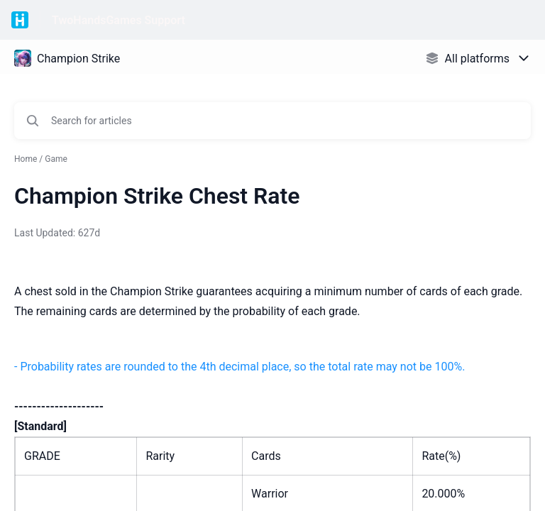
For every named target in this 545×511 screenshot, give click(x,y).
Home (25, 159)
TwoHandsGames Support (118, 20)
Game (56, 159)
